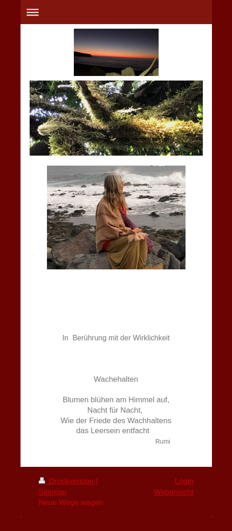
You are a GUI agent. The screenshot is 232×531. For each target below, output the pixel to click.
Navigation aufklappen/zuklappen (116, 12)
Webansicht (173, 492)
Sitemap (53, 492)
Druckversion (67, 481)
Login (184, 481)
